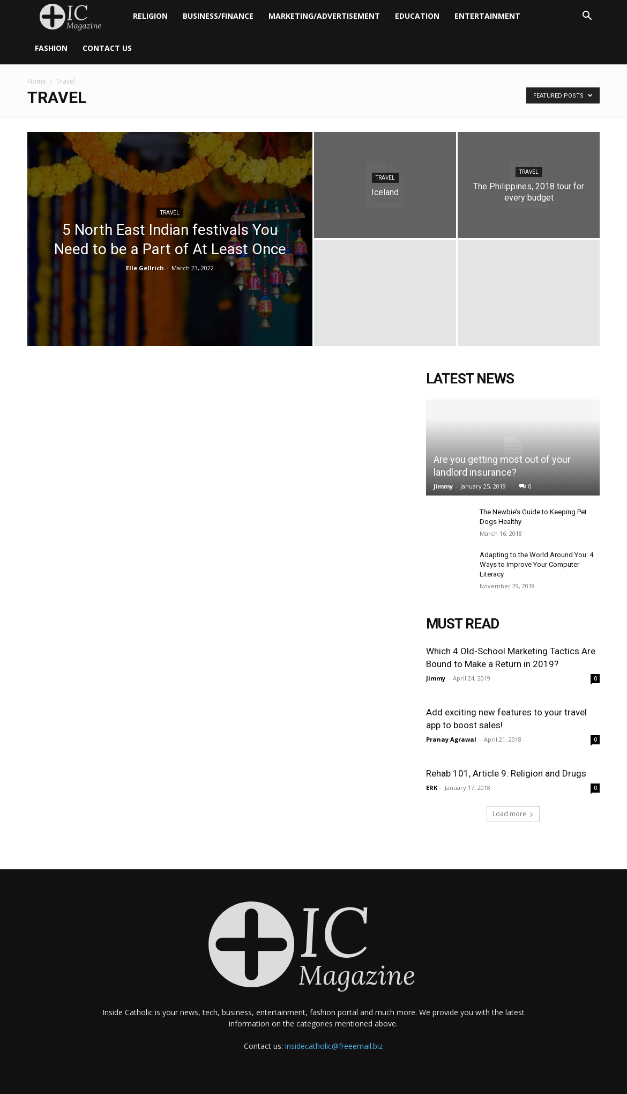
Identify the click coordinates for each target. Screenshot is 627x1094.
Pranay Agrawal (451, 739)
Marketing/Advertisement (324, 16)
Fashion (51, 48)
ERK (431, 787)
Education (417, 16)
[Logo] (76, 16)
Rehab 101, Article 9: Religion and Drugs (506, 773)
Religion (150, 16)
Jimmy (443, 486)
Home (36, 81)
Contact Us (107, 48)
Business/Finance (218, 16)
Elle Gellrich (145, 268)
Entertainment (487, 16)
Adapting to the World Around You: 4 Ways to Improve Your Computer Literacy (536, 564)
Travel (170, 213)
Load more (513, 813)
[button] (587, 17)
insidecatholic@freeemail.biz (334, 1046)
